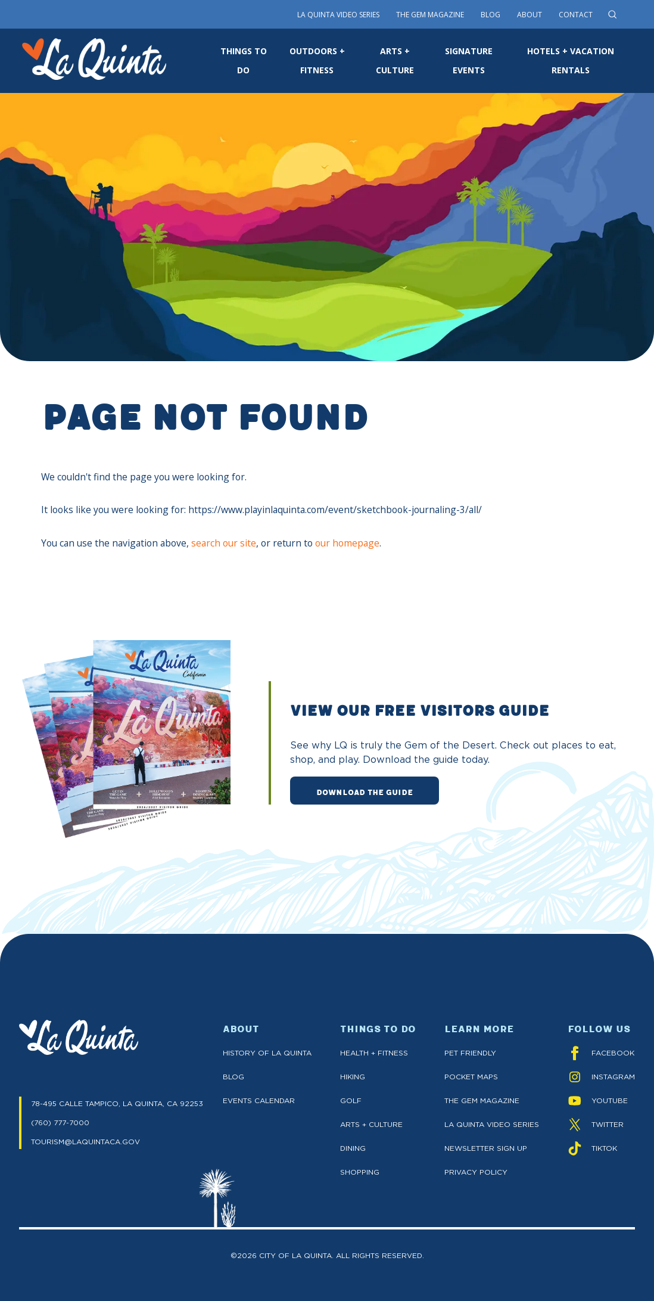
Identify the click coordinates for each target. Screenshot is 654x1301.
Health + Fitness (374, 1052)
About (529, 15)
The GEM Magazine (481, 1100)
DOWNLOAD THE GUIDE (364, 791)
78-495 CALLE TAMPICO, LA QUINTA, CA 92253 (117, 1103)
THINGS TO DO (243, 60)
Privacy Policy (475, 1172)
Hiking (352, 1076)
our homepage (347, 542)
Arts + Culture (371, 1124)
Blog (490, 15)
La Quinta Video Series (338, 15)
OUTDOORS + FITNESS (317, 60)
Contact (576, 15)
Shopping (359, 1172)
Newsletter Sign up (485, 1148)
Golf (351, 1100)
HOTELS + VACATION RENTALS (570, 60)
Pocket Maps (471, 1076)
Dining (353, 1148)
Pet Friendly (470, 1052)
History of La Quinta (267, 1052)
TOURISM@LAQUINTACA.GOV (85, 1141)
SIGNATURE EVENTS (469, 60)
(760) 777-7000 (60, 1122)
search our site (223, 542)
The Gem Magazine (430, 15)
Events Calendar (259, 1100)
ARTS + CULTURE (395, 60)
